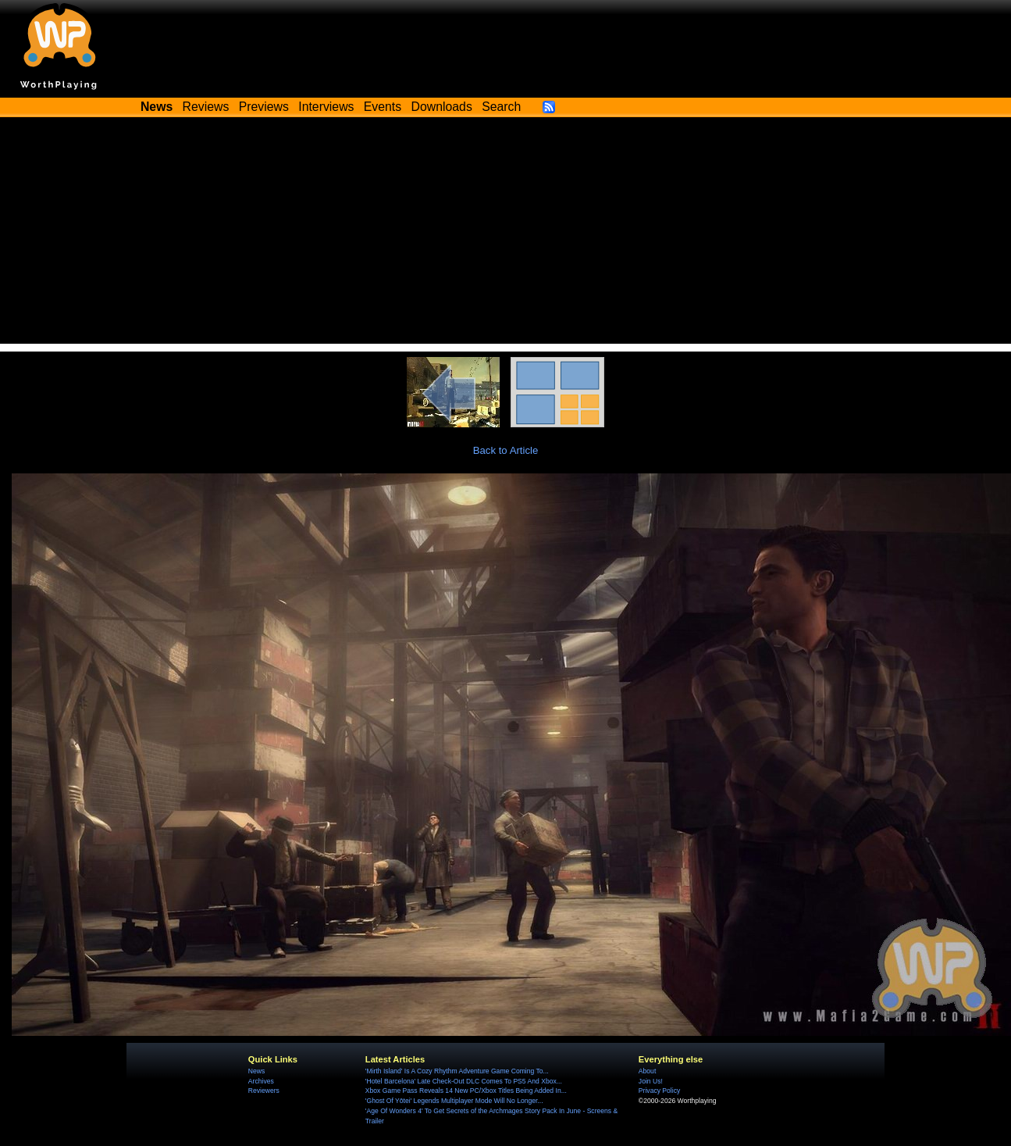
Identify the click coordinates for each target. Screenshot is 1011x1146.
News (256, 1071)
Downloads (441, 106)
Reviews (206, 106)
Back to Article (506, 450)
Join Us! (651, 1081)
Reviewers (263, 1090)
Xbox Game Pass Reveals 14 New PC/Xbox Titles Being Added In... (466, 1090)
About (647, 1071)
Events (382, 106)
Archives (261, 1081)
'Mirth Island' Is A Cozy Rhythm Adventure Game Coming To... (457, 1071)
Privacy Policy (659, 1090)
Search (501, 106)
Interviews (326, 106)
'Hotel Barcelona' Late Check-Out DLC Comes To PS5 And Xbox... (463, 1081)
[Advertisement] (505, 234)
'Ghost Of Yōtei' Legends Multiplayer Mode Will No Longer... (454, 1101)
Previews (264, 106)
